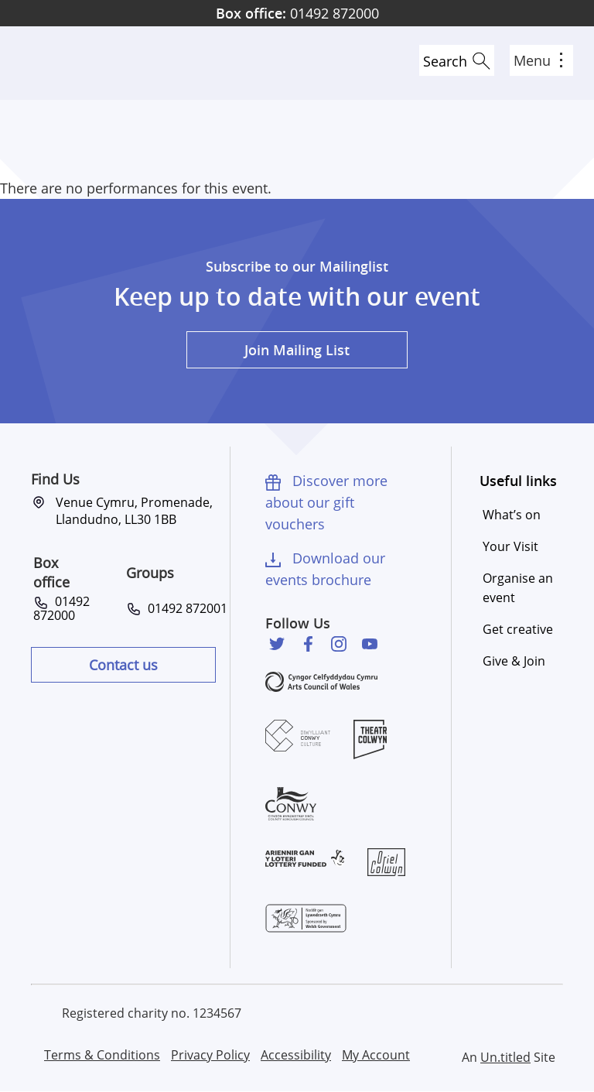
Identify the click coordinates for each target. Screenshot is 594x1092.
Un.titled (505, 1057)
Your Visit (510, 546)
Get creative (518, 629)
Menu (538, 60)
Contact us (123, 665)
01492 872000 (297, 13)
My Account (376, 1054)
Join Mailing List (297, 350)
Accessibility (296, 1054)
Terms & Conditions (102, 1054)
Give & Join (514, 660)
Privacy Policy (210, 1054)
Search (445, 61)
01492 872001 (184, 608)
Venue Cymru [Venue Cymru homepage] (67, 63)
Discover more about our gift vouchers (326, 502)
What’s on (512, 514)
